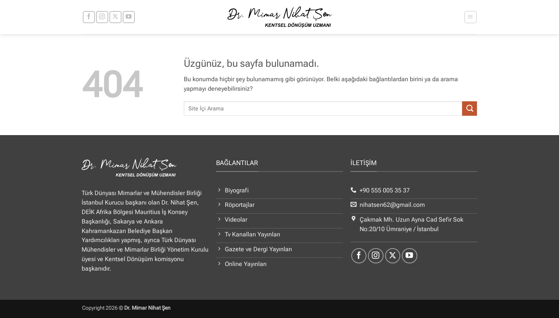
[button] (470, 17)
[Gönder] (469, 108)
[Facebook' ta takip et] (89, 17)
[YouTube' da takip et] (129, 17)
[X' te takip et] (115, 17)
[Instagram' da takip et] (102, 17)
